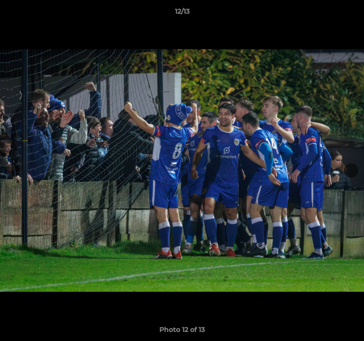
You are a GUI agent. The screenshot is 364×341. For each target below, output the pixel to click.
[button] (352, 13)
